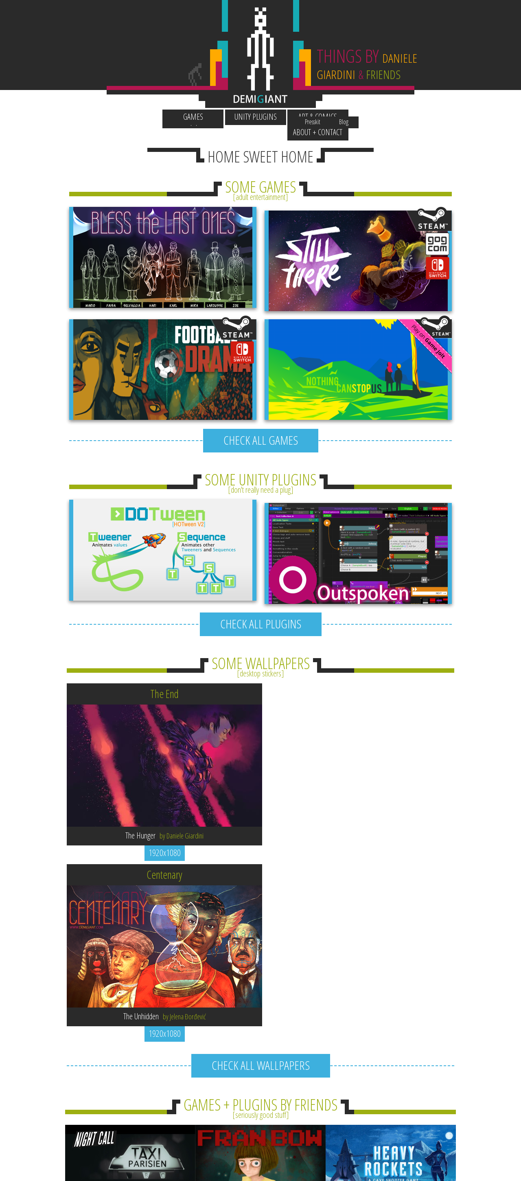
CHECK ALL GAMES (260, 412)
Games (167, 116)
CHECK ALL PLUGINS (260, 592)
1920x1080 (163, 822)
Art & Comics (292, 116)
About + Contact (354, 116)
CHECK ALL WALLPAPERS (261, 853)
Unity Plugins (229, 116)
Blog (370, 101)
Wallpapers (166, 101)
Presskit (339, 101)
